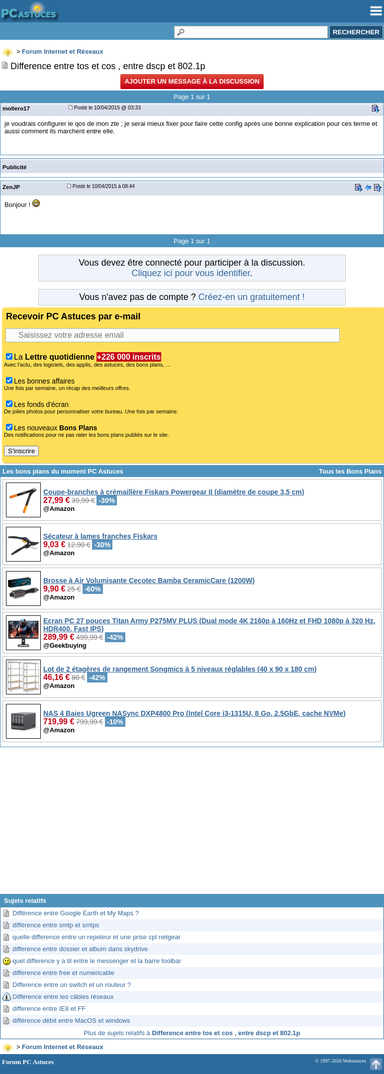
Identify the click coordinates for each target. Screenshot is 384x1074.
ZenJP (11, 187)
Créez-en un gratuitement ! (251, 297)
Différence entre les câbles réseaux (63, 996)
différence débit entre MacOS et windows (71, 1020)
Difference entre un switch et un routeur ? (71, 984)
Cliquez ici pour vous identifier (190, 273)
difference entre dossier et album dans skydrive (80, 949)
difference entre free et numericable (63, 972)
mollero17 (16, 108)
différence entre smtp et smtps (55, 925)
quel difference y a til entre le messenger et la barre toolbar (96, 961)
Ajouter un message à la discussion (191, 81)
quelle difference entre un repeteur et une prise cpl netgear (96, 937)
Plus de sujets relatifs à (192, 1033)
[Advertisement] (192, 824)
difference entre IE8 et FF (49, 1008)
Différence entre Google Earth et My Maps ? (75, 913)
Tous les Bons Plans (350, 471)
